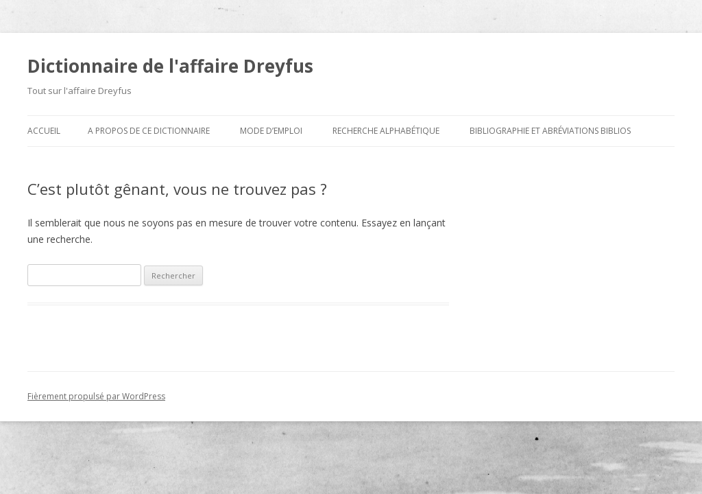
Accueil (43, 131)
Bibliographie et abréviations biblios (550, 131)
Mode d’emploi (271, 131)
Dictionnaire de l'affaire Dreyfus (170, 66)
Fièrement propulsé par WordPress (96, 396)
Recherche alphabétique (385, 131)
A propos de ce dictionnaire (149, 131)
